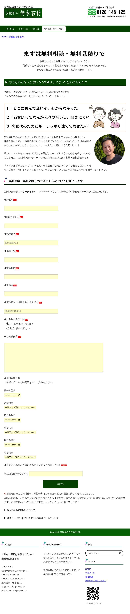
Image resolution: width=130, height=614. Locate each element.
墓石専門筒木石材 (72, 531)
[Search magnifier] (120, 552)
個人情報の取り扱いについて (22, 509)
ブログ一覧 (23, 29)
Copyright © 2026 (57, 531)
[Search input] (102, 552)
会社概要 (35, 29)
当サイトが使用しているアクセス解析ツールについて (34, 517)
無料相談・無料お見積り (54, 29)
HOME (10, 29)
